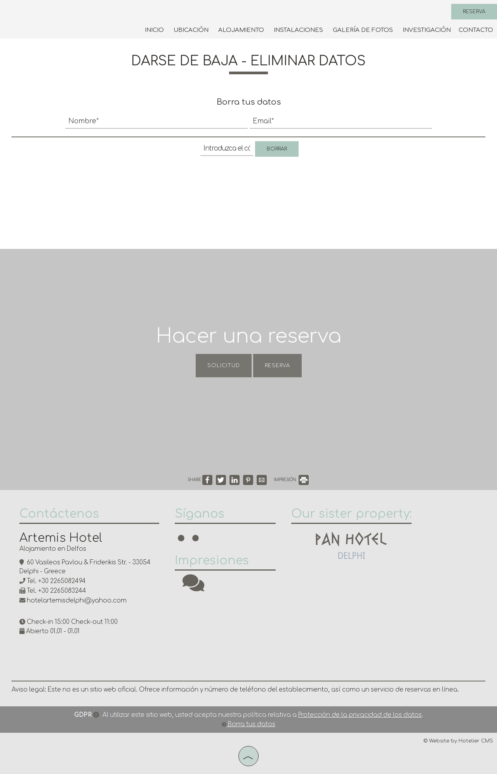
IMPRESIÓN (291, 480)
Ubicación (191, 30)
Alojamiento (241, 30)
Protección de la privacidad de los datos (360, 715)
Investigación (427, 30)
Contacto (476, 30)
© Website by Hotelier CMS (458, 741)
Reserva (474, 11)
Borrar (277, 149)
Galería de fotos (363, 30)
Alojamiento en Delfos (52, 549)
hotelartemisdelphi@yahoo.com (77, 600)
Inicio (154, 30)
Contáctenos (59, 514)
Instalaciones (298, 30)
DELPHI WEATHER (341, 628)
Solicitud (223, 365)
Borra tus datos (248, 724)
